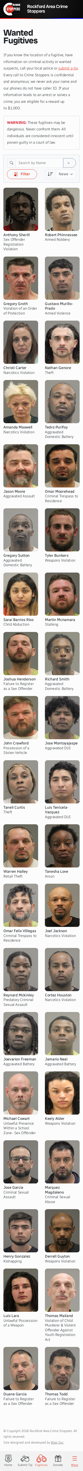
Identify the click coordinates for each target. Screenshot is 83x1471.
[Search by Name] (39, 163)
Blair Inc (57, 1442)
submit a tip (68, 68)
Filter (22, 174)
